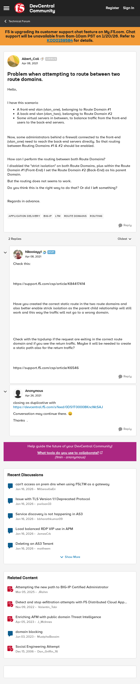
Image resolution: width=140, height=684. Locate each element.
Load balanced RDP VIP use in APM (44, 529)
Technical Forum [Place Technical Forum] (17, 21)
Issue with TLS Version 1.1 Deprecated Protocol (53, 499)
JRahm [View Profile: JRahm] (43, 592)
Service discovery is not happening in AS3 (49, 514)
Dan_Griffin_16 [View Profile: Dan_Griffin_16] (47, 651)
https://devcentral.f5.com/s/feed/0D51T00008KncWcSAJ (58, 407)
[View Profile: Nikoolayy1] (18, 254)
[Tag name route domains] (75, 216)
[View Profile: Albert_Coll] (13, 61)
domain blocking (29, 632)
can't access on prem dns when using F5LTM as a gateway (62, 484)
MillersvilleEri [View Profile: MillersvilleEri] (46, 489)
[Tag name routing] (96, 216)
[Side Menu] (6, 8)
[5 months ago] (25, 489)
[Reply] (125, 225)
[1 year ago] (25, 592)
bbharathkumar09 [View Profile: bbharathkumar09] (50, 519)
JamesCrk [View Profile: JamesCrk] (44, 533)
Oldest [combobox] (125, 239)
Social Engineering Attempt (38, 647)
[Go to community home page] (34, 8)
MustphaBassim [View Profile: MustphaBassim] (48, 636)
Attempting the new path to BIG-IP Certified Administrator (62, 587)
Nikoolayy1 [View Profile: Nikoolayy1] (33, 252)
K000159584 (60, 41)
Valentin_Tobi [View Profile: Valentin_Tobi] (47, 607)
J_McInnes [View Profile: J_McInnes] (45, 622)
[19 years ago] (25, 651)
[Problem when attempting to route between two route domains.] (33, 256)
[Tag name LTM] (58, 216)
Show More (70, 557)
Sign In (128, 8)
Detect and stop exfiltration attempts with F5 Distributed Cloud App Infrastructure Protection (70, 602)
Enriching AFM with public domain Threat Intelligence (58, 617)
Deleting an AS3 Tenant (34, 544)
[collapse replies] (5, 253)
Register (112, 8)
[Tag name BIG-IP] (47, 216)
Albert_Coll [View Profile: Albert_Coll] (30, 59)
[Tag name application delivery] (24, 216)
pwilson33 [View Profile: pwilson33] (44, 504)
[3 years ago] (25, 607)
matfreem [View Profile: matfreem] (43, 548)
